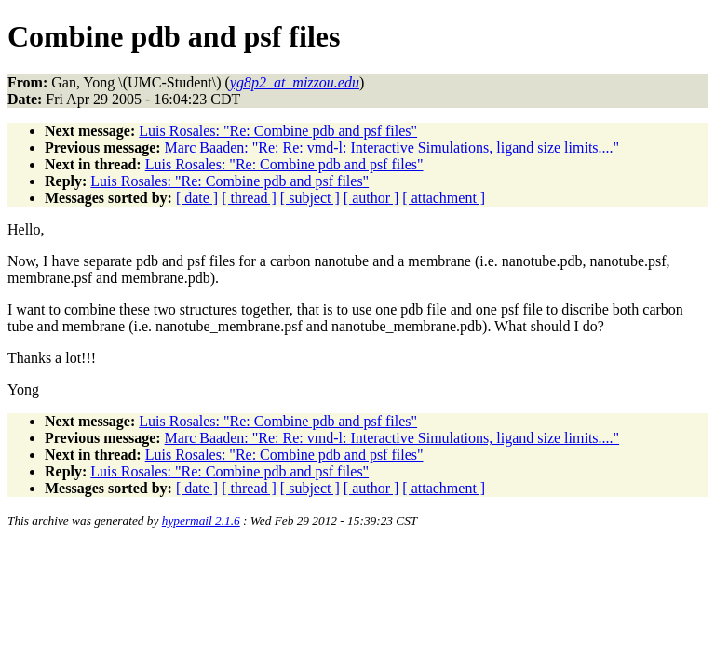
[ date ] (197, 198)
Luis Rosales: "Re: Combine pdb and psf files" (278, 131)
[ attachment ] (443, 198)
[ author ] (371, 198)
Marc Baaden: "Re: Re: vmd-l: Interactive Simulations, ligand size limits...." (392, 147)
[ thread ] (249, 198)
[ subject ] (310, 198)
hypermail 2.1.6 (201, 521)
